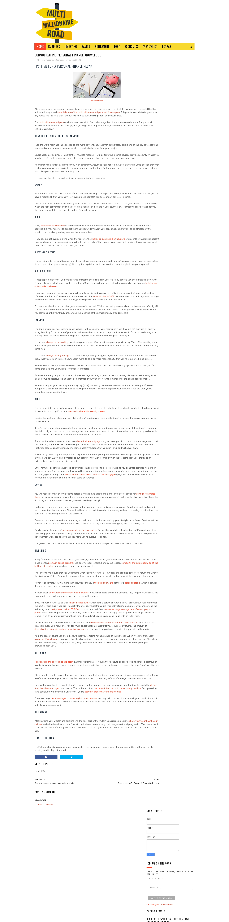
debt (42, 60)
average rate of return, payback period (70, 662)
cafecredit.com (88, 101)
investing (49, 60)
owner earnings (42, 662)
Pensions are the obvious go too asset (54, 718)
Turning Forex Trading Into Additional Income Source (168, 183)
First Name (154, 131)
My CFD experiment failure (160, 201)
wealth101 (76, 60)
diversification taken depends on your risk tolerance (84, 682)
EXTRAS (166, 46)
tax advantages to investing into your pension (74, 761)
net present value (93, 659)
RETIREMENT (102, 46)
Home (40, 46)
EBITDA (107, 659)
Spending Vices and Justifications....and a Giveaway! (169, 174)
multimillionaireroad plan (51, 126)
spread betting (132, 632)
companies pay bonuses (53, 236)
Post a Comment (46, 868)
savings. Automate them (47, 533)
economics (153, 226)
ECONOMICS (132, 46)
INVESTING (71, 46)
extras (151, 231)
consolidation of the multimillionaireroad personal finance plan (106, 112)
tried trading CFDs (103, 632)
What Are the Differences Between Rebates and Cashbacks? (169, 193)
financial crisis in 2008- (118, 310)
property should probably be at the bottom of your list (62, 613)
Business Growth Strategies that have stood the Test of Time (168, 164)
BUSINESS (54, 46)
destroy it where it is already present (108, 441)
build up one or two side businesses (77, 300)
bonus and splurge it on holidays (108, 249)
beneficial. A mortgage (88, 471)
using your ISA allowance (68, 695)
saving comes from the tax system (79, 570)
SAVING (86, 46)
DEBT (117, 46)
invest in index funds (79, 652)
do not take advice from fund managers (68, 642)
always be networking (57, 365)
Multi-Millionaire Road (77, 918)
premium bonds (71, 609)
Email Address (155, 122)
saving (67, 60)
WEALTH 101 (150, 46)
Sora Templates (40, 918)
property (85, 609)
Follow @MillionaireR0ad (160, 147)
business (152, 216)
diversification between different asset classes (113, 676)
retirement (59, 60)
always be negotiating (57, 379)
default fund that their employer (60, 748)
